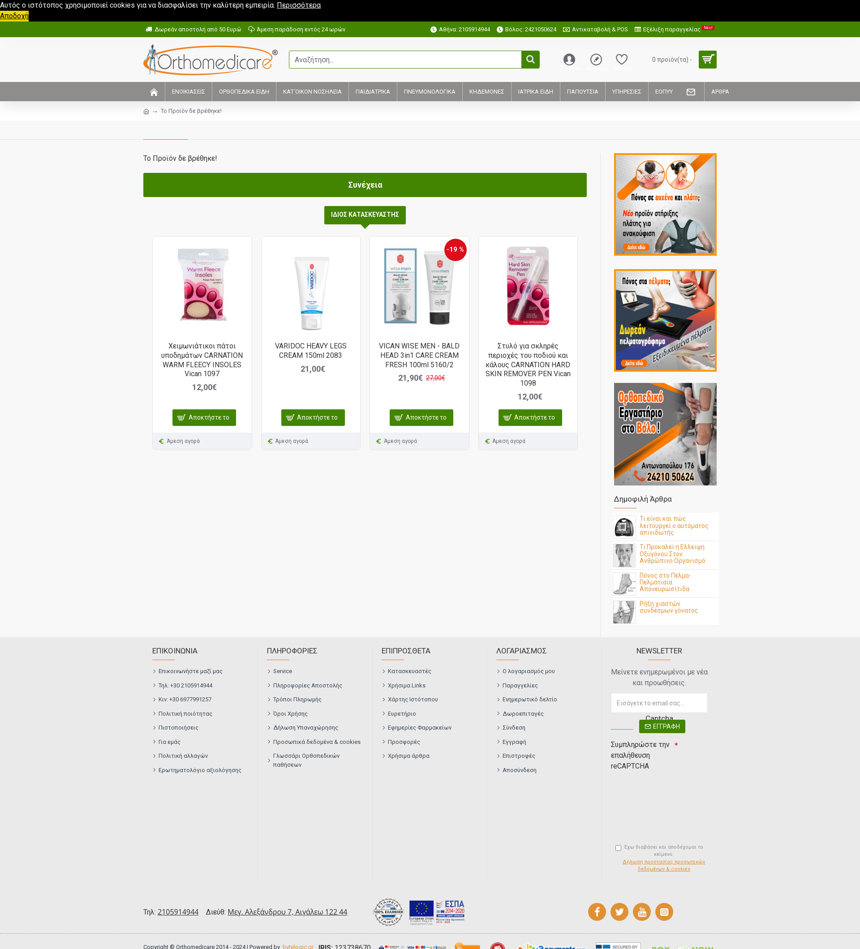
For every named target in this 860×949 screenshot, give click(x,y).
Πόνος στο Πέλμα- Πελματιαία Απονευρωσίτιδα (665, 582)
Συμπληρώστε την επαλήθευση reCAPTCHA (640, 755)
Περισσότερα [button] (299, 5)
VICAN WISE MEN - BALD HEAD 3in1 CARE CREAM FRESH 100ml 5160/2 (419, 355)
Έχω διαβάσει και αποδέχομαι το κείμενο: (661, 858)
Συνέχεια (365, 184)
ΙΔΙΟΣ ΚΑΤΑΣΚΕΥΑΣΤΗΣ (365, 214)
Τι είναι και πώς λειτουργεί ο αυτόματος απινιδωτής (674, 525)
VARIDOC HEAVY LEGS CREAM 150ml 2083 (311, 351)
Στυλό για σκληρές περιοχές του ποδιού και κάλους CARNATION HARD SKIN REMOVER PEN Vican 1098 (528, 364)
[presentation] (673, 790)
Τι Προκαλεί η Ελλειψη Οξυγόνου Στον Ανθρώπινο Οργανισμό (672, 554)
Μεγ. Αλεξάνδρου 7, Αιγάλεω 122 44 (287, 912)
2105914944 (178, 912)
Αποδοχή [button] (14, 16)
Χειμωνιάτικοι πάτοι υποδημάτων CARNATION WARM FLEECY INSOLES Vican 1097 (202, 360)
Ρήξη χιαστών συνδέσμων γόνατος (669, 607)
